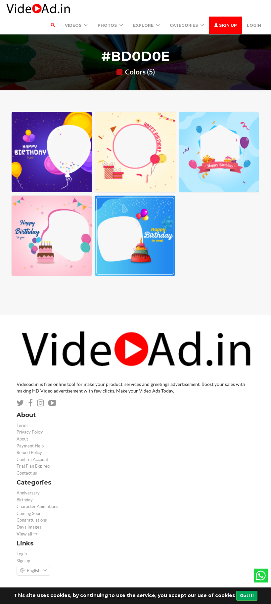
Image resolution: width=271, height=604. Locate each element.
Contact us (27, 473)
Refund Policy (29, 452)
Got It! (247, 595)
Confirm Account (32, 459)
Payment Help (30, 445)
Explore (146, 25)
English (33, 571)
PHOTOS (110, 25)
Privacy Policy (30, 432)
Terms (22, 425)
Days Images (29, 527)
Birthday (25, 499)
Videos (76, 25)
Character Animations (37, 506)
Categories (187, 25)
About (22, 439)
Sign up (225, 25)
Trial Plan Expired (33, 466)
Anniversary (28, 492)
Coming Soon (29, 513)
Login (254, 25)
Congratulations (32, 520)
